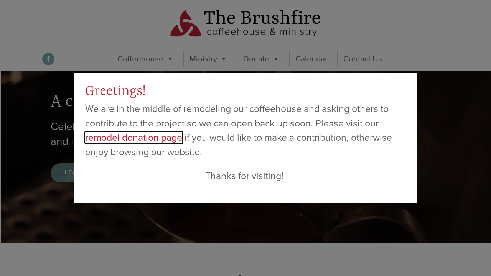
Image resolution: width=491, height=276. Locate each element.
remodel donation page (133, 137)
